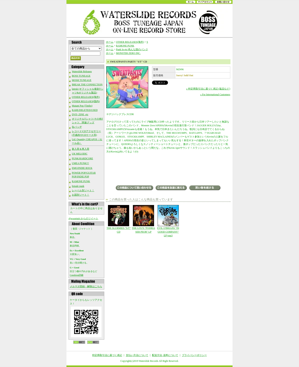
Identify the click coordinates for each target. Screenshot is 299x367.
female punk (78, 186)
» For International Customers (215, 94)
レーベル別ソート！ (83, 190)
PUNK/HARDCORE (82, 158)
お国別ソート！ (80, 194)
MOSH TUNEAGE (81, 80)
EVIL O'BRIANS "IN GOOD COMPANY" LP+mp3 (168, 221)
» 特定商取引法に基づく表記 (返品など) (208, 88)
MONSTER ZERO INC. (128, 53)
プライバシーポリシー (194, 355)
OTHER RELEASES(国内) (86, 101)
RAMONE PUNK (81, 181)
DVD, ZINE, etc (80, 114)
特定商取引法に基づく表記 (107, 355)
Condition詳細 (76, 275)
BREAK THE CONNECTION (87, 84)
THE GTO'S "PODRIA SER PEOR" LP (143, 219)
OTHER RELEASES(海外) (86, 97)
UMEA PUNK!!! (80, 163)
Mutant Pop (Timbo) (82, 105)
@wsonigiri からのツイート (83, 218)
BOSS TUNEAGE (81, 75)
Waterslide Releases (82, 71)
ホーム (109, 42)
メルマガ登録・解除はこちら (86, 286)
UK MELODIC (79, 153)
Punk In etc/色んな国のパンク (132, 49)
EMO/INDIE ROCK (82, 168)
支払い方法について (137, 355)
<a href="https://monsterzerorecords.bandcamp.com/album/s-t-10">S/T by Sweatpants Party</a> (168, 169)
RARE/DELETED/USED (85, 110)
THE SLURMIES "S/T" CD (118, 219)
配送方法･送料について (165, 355)
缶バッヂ (77, 126)
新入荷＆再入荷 (80, 148)
